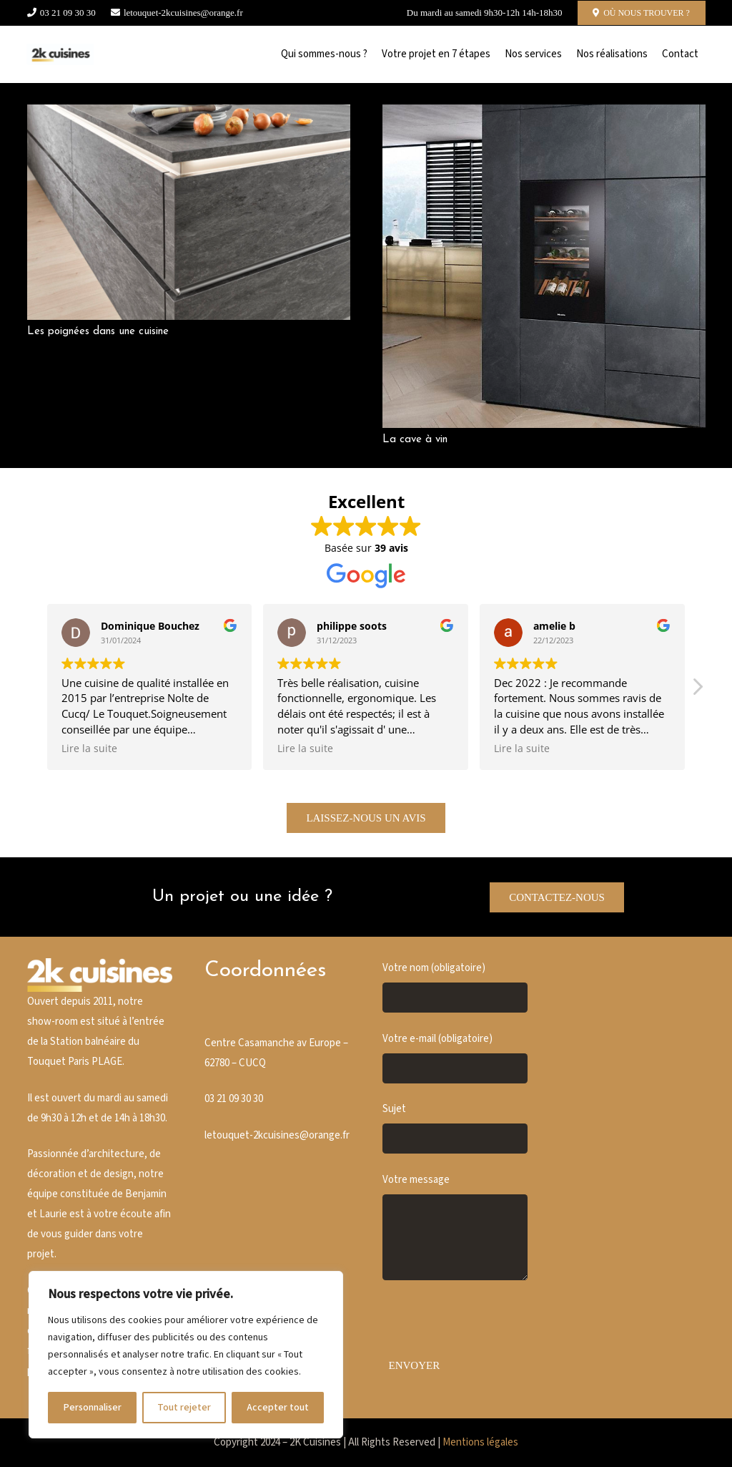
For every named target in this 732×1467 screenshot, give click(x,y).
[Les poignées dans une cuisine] (188, 114)
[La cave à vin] (544, 114)
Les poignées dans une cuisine (98, 331)
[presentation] (491, 1324)
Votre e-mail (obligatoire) (455, 1057)
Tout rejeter (184, 1407)
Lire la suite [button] (89, 748)
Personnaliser (92, 1407)
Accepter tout (278, 1407)
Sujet (455, 1128)
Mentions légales (480, 1442)
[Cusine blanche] (60, 54)
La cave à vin (414, 439)
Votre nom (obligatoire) (455, 987)
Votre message (455, 1226)
